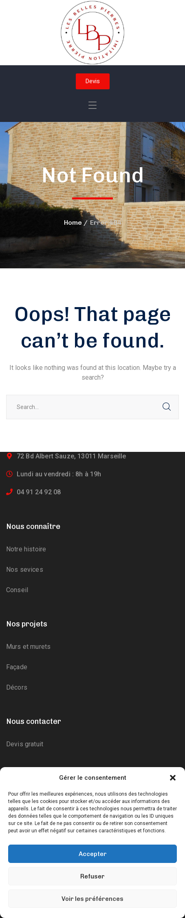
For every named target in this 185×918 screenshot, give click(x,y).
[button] (173, 778)
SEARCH (166, 407)
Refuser (92, 876)
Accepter (93, 854)
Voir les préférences (92, 899)
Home (73, 222)
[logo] (92, 32)
